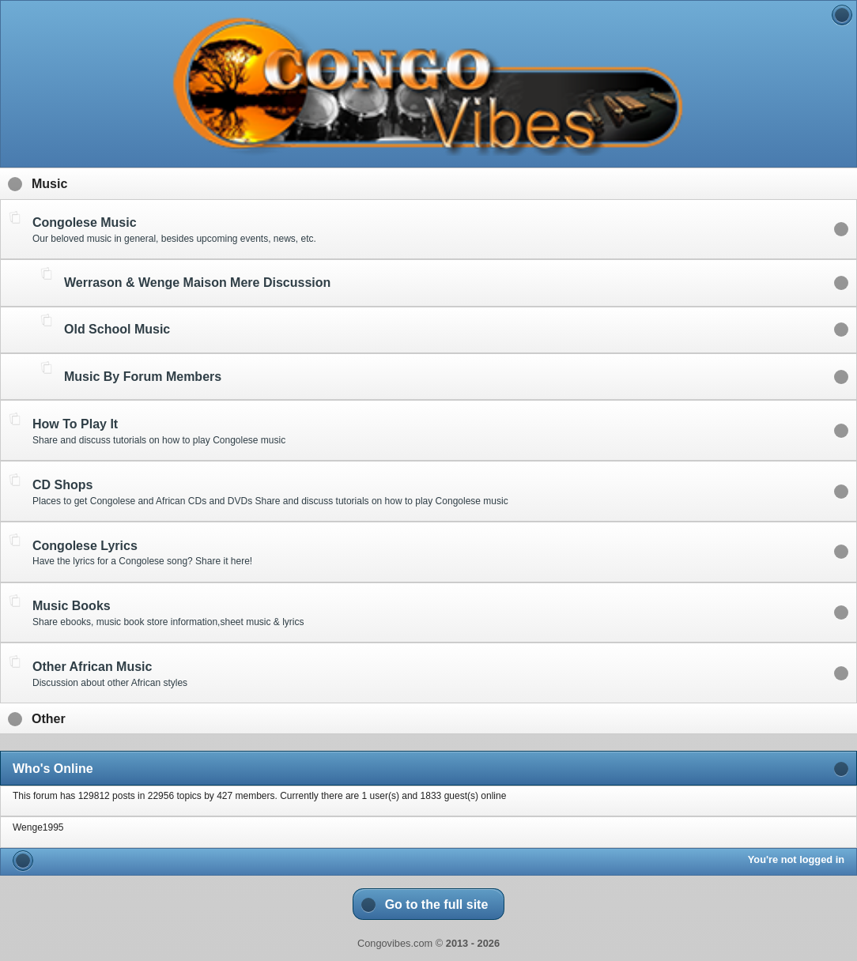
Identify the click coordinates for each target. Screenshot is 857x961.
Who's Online (53, 768)
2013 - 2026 (473, 943)
